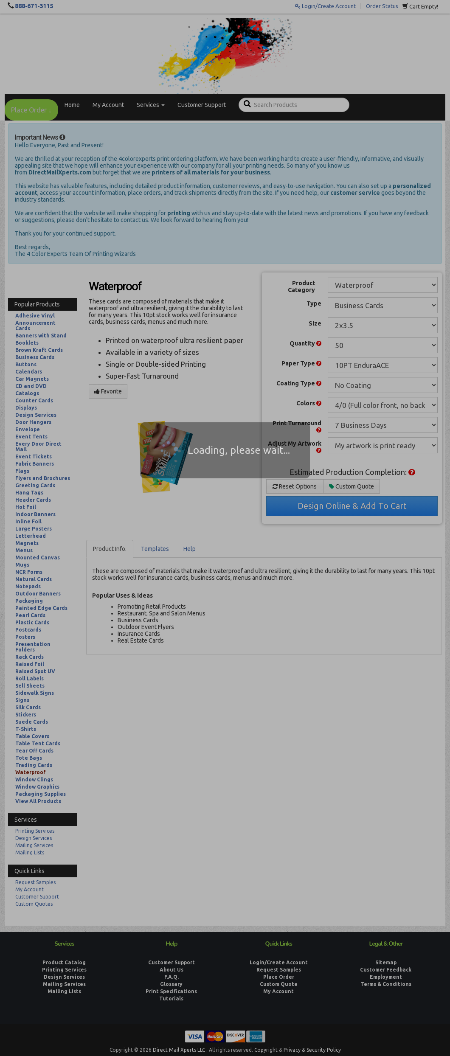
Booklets (27, 342)
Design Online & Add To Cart (352, 506)
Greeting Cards (35, 485)
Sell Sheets (30, 685)
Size (315, 323)
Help (189, 548)
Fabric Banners (34, 463)
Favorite (108, 391)
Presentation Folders (33, 646)
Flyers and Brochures (42, 478)
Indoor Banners (35, 514)
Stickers (25, 714)
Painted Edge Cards (41, 608)
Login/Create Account (325, 6)
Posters (25, 637)
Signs (22, 700)
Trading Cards (33, 765)
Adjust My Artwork (294, 446)
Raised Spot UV (35, 671)
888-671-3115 (34, 5)
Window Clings (34, 779)
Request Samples (35, 882)
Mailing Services (34, 845)
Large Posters (33, 528)
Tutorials (171, 998)
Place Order (278, 977)
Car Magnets (32, 379)
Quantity (305, 343)
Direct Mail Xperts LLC (179, 1050)
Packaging (29, 601)
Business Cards (34, 357)
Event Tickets (33, 456)
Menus (24, 550)
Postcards (28, 629)
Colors (308, 403)
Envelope (27, 429)
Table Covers (32, 736)
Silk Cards (28, 707)
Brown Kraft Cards (39, 350)
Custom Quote (351, 486)
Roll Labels (29, 678)
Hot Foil (25, 507)
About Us (171, 969)
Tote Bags (28, 758)
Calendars (28, 371)
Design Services (35, 415)
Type (314, 303)
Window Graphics (37, 786)
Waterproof (30, 772)
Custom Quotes (34, 904)
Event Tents (31, 436)
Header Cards (33, 500)
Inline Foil (28, 521)
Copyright (266, 1050)
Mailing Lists (29, 852)
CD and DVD (31, 386)
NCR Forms (28, 572)
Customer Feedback (385, 969)
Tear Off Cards (34, 750)
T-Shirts (25, 729)
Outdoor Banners (38, 593)
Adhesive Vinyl (35, 315)
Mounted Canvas (37, 557)
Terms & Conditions (385, 984)
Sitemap (386, 962)
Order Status (382, 6)
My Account (108, 104)
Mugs (22, 564)
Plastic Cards (32, 622)
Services (151, 104)
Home (72, 104)
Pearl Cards (30, 615)
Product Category (301, 286)
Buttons (26, 364)
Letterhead (30, 536)
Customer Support (201, 104)
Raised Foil (29, 664)
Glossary (171, 984)
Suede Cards (31, 722)
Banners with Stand (41, 335)
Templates (155, 548)
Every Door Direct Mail (38, 446)
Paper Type (301, 363)
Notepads (28, 586)
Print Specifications (171, 991)
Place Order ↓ (31, 110)
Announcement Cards (35, 325)
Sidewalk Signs (34, 693)
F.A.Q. (171, 977)
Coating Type (298, 383)
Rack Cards (29, 657)
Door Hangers (33, 422)
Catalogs (27, 393)
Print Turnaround (297, 426)
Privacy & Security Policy (312, 1050)
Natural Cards (33, 579)
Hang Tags (29, 492)
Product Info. (110, 548)
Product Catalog (64, 962)
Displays (26, 407)
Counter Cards (34, 400)
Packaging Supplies (40, 794)
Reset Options (295, 486)
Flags (22, 471)
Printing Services (34, 831)
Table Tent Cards (37, 743)
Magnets (27, 543)
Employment (386, 977)
